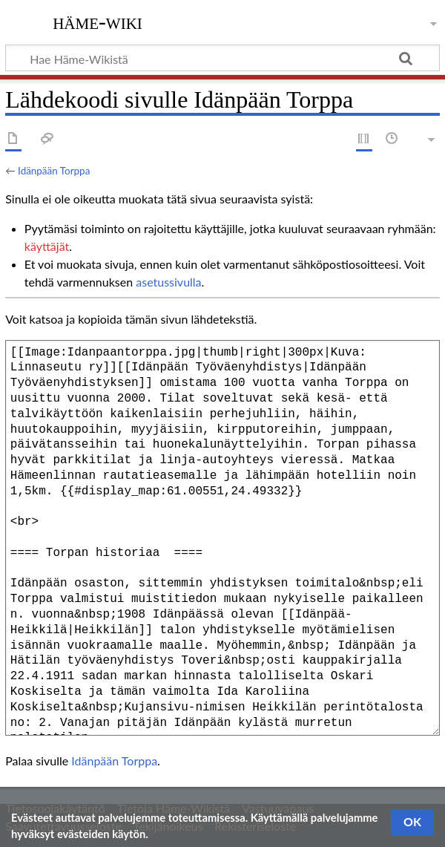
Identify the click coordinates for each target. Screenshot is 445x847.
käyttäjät (46, 246)
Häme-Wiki (97, 21)
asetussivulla (168, 282)
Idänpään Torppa (54, 171)
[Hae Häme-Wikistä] (222, 58)
